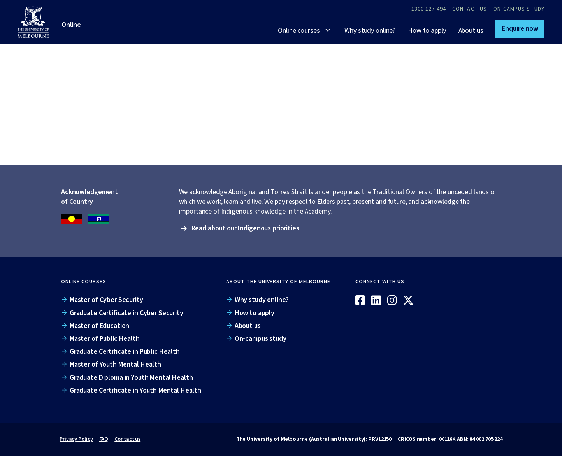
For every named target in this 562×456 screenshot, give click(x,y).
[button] (519, 29)
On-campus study (518, 9)
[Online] (470, 288)
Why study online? (369, 30)
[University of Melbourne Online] (39, 22)
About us (470, 30)
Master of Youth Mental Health (115, 364)
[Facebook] (360, 301)
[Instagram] (392, 301)
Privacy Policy (76, 439)
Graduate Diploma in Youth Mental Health (131, 377)
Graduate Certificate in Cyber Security (126, 313)
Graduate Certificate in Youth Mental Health (135, 390)
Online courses (299, 30)
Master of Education (99, 326)
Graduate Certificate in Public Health (125, 351)
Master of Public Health (105, 339)
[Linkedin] (376, 301)
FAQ (104, 439)
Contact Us (469, 9)
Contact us (127, 439)
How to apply (427, 30)
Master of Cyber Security (106, 300)
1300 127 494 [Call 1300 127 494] (428, 9)
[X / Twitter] (408, 301)
